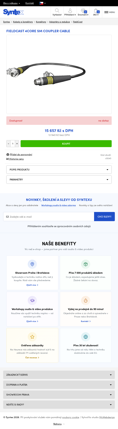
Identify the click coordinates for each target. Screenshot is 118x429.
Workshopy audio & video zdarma (58, 205)
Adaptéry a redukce (59, 21)
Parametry (16, 179)
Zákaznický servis (17, 374)
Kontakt (30, 3)
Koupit (66, 143)
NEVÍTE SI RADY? (15, 404)
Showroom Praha (17, 394)
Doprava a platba (16, 384)
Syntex (6, 21)
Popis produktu (19, 169)
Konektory (41, 21)
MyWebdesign (107, 417)
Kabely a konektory (23, 21)
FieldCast (78, 21)
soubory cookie (70, 417)
